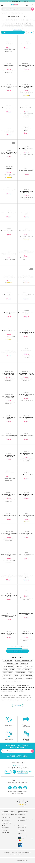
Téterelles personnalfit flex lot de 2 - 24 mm (26, 213)
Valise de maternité (22, 832)
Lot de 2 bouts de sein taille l (8, 330)
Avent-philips (21, 685)
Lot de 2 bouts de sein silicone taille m (9, 516)
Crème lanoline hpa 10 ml (26, 44)
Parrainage (20, 833)
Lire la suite (17, 29)
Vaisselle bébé (29, 666)
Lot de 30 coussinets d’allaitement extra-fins (9, 313)
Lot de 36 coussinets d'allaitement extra (26, 555)
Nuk (28, 685)
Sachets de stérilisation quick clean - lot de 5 (9, 596)
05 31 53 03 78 (26, 740)
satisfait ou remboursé (8, 735)
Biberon (12, 669)
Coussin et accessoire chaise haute (23, 660)
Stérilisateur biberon (7, 672)
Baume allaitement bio (9, 472)
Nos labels (4, 828)
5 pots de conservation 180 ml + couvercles (26, 87)
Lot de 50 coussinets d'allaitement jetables (9, 352)
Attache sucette (7, 675)
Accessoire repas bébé (22, 681)
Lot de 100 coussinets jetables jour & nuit (26, 66)
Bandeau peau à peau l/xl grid (8, 107)
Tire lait (16, 675)
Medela (21, 689)
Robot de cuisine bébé (8, 666)
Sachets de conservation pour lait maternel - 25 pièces (8, 616)
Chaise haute (6, 852)
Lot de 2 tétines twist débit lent (26, 633)
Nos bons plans (21, 814)
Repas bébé (10, 681)
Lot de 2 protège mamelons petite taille (9, 534)
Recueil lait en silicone (26, 350)
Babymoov (4, 687)
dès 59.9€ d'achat (8, 721)
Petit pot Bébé (29, 678)
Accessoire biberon (20, 672)
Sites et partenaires (5, 827)
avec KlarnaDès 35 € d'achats (26, 721)
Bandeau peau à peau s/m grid (26, 170)
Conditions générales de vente (8, 812)
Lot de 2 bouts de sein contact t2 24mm (26, 395)
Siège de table (24, 663)
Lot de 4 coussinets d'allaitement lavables (26, 252)
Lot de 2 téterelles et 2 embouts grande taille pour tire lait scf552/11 (26, 374)
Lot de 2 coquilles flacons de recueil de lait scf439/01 (8, 374)
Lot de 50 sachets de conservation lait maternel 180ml (26, 277)
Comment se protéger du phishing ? (25, 819)
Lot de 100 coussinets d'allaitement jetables (9, 87)
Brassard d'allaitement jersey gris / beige (26, 313)
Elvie (6, 689)
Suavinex (4, 691)
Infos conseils (21, 828)
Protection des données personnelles (9, 814)
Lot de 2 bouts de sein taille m (26, 230)
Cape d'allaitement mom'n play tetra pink (9, 495)
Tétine (18, 669)
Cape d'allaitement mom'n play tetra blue (26, 495)
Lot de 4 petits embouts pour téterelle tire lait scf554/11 (8, 397)
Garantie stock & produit (6, 822)
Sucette (30, 672)
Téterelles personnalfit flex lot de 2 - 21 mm (9, 231)
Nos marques (21, 815)
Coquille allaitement (21, 20)
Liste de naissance (22, 827)
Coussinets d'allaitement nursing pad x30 (26, 333)
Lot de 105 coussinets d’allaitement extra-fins (9, 576)
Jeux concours (21, 830)
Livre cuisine (19, 666)
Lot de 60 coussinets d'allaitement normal (26, 516)
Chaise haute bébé (7, 660)
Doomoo (26, 687)
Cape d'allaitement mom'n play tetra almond (26, 192)
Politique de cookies (6, 817)
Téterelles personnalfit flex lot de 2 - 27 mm (26, 614)
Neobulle (27, 689)
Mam (16, 689)
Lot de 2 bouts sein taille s (26, 107)
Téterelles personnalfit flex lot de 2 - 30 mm (9, 634)
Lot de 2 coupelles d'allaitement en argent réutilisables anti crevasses (9, 153)
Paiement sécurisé (22, 835)
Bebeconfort (12, 687)
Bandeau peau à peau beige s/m (9, 212)
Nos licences (4, 830)
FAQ (2, 834)
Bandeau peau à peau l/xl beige (9, 189)
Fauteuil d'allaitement (26, 675)
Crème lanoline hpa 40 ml (9, 44)
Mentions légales (21, 817)
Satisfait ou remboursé (6, 823)
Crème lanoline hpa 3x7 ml (9, 65)
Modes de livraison (5, 819)
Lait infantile (19, 678)
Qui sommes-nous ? (22, 812)
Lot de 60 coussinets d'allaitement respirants (26, 576)
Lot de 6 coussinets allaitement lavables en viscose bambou (9, 254)
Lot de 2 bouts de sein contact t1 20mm (26, 534)
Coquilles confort (9, 168)
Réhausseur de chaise (12, 663)
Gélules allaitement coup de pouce (9, 435)
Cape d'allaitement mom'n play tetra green (26, 149)
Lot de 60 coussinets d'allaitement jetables (9, 295)
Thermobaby (11, 691)
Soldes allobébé (21, 820)
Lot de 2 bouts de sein (26, 592)
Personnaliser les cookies (7, 815)
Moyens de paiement (6, 820)
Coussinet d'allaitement (7, 20)
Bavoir (5, 669)
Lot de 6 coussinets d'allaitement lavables (8, 555)
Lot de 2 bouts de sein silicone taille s (26, 475)
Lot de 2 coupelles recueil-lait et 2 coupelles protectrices (8, 131)
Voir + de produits (17, 651)
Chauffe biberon (27, 669)
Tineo (22, 691)
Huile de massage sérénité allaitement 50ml (9, 456)
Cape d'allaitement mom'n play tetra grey (26, 454)
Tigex (18, 691)
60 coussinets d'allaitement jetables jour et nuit (9, 277)
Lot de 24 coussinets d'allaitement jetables (26, 130)
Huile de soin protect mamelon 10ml (26, 418)
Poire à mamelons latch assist (26, 435)
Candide (20, 687)
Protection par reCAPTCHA (22, 860)
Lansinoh (11, 689)
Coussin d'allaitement (8, 678)
